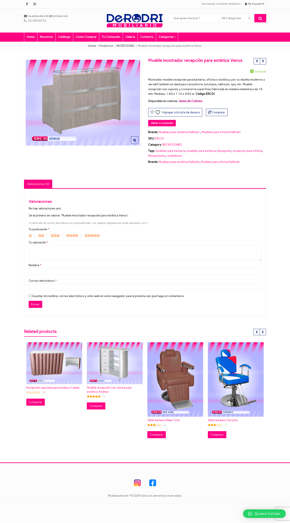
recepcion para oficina (247, 151)
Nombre (35, 265)
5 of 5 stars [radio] (94, 235)
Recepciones (156, 156)
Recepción (224, 151)
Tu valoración (38, 242)
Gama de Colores (190, 101)
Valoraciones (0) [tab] (38, 184)
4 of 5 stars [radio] (73, 235)
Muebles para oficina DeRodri (221, 132)
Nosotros (46, 37)
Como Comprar (86, 37)
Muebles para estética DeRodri (179, 132)
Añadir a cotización (162, 123)
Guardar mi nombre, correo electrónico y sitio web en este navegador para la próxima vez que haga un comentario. (108, 296)
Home (31, 37)
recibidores (174, 156)
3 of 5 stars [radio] (57, 235)
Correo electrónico (43, 281)
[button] (138, 143)
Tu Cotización (111, 37)
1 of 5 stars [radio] (32, 235)
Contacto (146, 37)
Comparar (218, 112)
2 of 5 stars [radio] (42, 235)
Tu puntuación (39, 229)
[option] (83, 103)
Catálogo (64, 37)
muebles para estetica (201, 151)
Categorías (167, 37)
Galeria (130, 37)
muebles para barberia (170, 151)
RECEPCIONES (172, 144)
